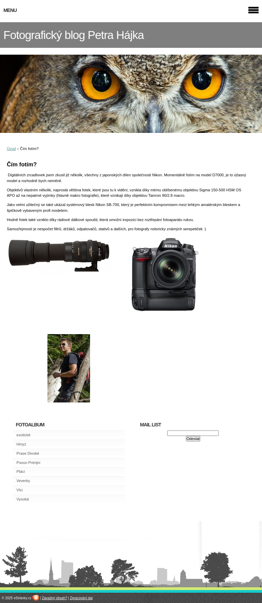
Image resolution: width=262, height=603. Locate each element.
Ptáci (20, 471)
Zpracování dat (81, 598)
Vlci (19, 490)
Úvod (11, 149)
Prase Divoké (27, 453)
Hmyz (21, 444)
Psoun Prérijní (28, 463)
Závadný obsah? (54, 598)
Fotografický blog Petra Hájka (73, 35)
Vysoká (22, 499)
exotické (23, 435)
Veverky (23, 481)
